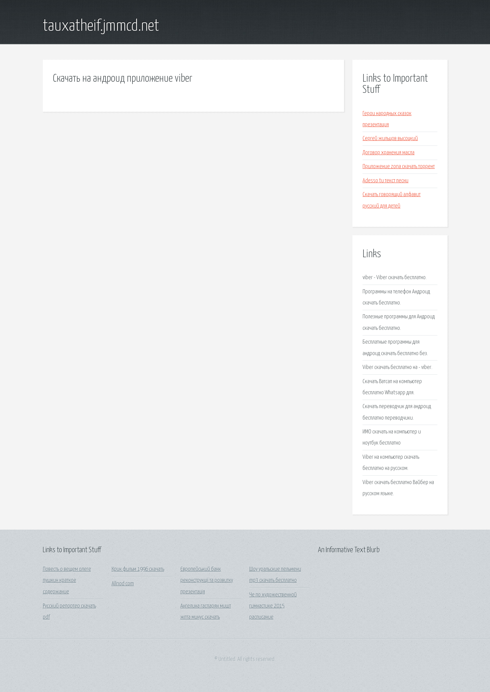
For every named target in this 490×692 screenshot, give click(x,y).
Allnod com (123, 584)
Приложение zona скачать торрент (399, 166)
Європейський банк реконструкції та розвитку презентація (206, 580)
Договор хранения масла (388, 153)
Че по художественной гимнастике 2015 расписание (273, 606)
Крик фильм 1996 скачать (138, 569)
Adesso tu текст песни (385, 181)
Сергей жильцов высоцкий (390, 138)
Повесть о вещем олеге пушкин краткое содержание (67, 580)
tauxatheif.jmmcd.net (101, 26)
